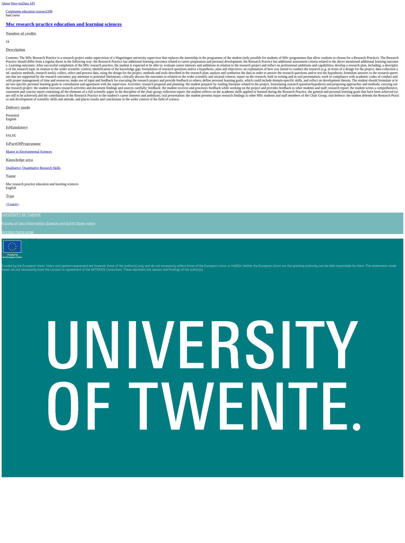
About (6, 3)
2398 (49, 11)
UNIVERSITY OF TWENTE (21, 215)
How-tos (16, 3)
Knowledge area (19, 160)
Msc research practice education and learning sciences (64, 24)
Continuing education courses (26, 11)
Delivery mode (18, 107)
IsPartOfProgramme (23, 143)
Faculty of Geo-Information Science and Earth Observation (48, 223)
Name (11, 176)
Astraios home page (18, 232)
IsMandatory (17, 127)
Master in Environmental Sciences (29, 151)
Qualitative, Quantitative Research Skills (33, 168)
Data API (28, 3)
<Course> (12, 204)
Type (10, 196)
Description (15, 49)
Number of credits (21, 33)
